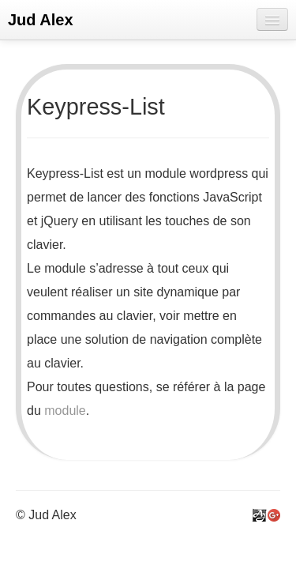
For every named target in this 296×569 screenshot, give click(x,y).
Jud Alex (40, 19)
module (64, 410)
